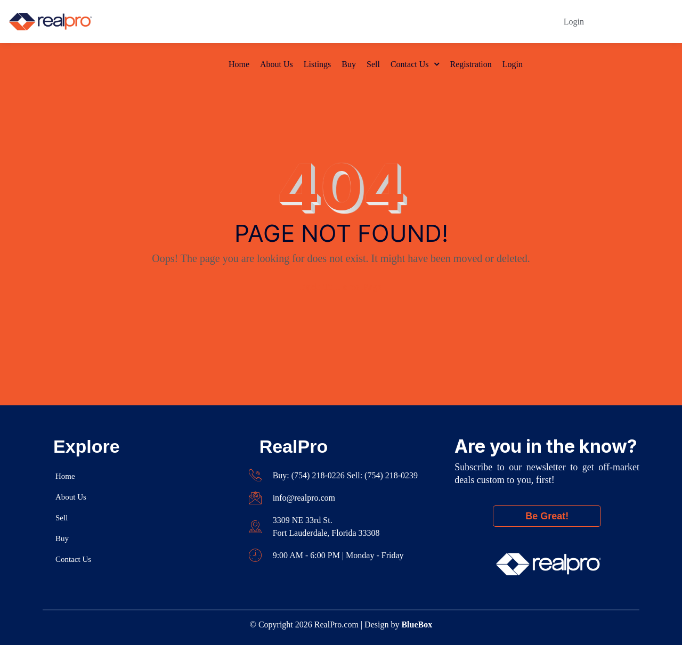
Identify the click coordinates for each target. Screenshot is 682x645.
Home (239, 21)
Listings (317, 21)
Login (512, 21)
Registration (470, 21)
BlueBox (416, 624)
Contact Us (410, 21)
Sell (373, 21)
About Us (276, 21)
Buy (349, 21)
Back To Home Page (341, 286)
